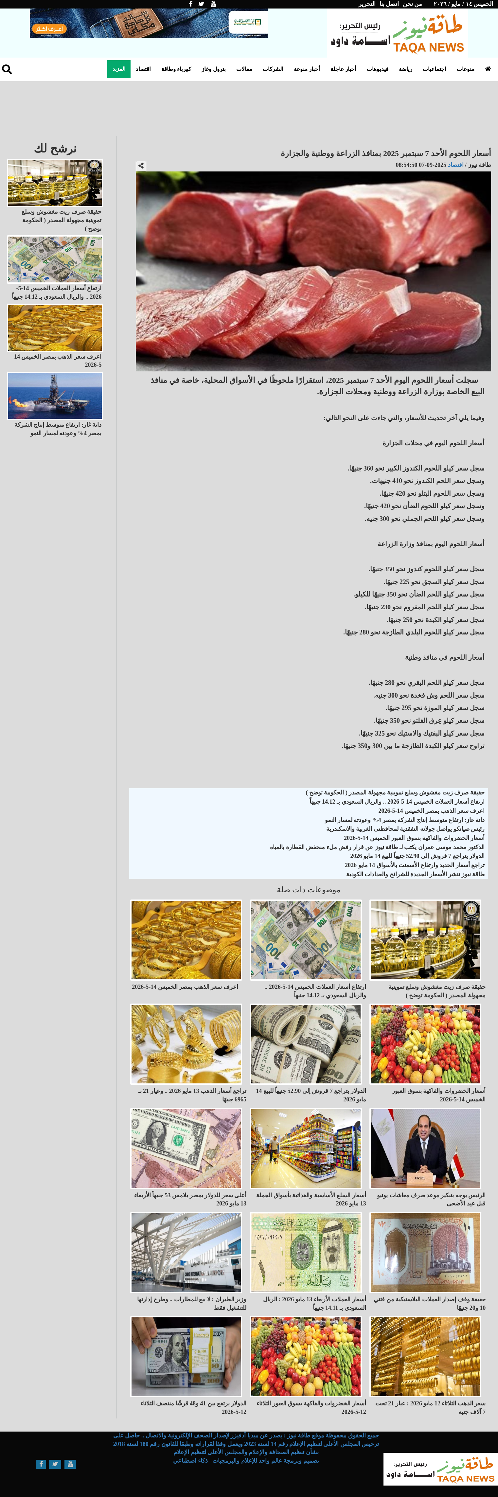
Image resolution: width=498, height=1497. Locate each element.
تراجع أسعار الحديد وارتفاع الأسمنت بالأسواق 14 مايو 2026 (415, 865)
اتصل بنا (389, 4)
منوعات (465, 69)
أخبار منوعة (307, 69)
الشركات (273, 69)
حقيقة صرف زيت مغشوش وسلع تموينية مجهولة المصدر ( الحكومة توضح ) (395, 792)
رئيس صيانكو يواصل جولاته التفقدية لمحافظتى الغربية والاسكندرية (405, 829)
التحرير (367, 4)
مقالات (244, 69)
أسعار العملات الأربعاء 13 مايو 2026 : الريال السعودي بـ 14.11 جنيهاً (314, 1303)
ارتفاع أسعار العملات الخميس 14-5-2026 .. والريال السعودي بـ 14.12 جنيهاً (397, 801)
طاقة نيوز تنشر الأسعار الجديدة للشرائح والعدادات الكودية (415, 874)
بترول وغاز (213, 69)
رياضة (405, 69)
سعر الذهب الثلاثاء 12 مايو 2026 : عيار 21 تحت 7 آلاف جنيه (430, 1407)
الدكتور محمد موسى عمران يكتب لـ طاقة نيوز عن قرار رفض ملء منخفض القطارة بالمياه (377, 847)
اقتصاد (143, 69)
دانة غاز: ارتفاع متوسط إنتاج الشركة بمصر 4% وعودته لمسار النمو (405, 820)
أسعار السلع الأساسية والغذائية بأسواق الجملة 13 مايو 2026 (311, 1199)
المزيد (119, 69)
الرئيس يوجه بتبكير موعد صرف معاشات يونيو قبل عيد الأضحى (431, 1199)
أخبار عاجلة (343, 69)
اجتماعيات (434, 69)
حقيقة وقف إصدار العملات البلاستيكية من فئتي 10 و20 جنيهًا (430, 1303)
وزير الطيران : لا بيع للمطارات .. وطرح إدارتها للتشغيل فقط (191, 1303)
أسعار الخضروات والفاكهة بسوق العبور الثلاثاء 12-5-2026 (311, 1407)
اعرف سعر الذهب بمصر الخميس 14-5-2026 (432, 811)
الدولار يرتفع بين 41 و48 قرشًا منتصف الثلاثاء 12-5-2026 (193, 1407)
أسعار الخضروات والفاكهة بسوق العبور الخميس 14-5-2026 (414, 838)
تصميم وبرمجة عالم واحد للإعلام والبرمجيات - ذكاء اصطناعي (246, 1460)
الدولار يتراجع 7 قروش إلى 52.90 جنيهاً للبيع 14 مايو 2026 (417, 856)
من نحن (412, 4)
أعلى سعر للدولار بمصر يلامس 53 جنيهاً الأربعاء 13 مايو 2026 (190, 1199)
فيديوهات (377, 69)
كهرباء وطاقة (176, 69)
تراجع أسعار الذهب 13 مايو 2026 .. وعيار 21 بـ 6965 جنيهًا (192, 1095)
